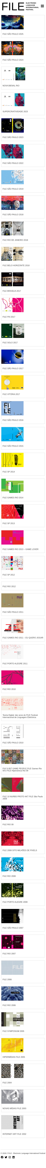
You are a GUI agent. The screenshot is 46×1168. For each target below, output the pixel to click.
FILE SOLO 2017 (10, 343)
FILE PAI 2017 (9, 317)
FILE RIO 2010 (9, 689)
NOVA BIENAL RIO (11, 86)
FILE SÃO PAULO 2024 (13, 60)
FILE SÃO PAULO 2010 (13, 743)
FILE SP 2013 (9, 523)
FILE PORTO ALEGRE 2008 (15, 902)
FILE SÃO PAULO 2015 (13, 446)
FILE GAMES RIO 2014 (13, 498)
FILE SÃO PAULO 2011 (13, 612)
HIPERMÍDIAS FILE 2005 (14, 1057)
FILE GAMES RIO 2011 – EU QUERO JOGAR (23, 638)
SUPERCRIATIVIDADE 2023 (15, 112)
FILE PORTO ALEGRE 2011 (15, 664)
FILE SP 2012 (9, 575)
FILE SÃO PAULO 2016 (13, 420)
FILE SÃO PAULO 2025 (13, 34)
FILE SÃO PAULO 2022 (13, 163)
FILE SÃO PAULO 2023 (13, 137)
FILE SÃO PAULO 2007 (13, 928)
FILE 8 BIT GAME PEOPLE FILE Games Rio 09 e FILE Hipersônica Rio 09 (22, 770)
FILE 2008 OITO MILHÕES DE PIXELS (20, 850)
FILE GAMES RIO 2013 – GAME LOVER (21, 549)
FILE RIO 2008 (9, 876)
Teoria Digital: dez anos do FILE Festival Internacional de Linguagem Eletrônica (20, 716)
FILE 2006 (7, 980)
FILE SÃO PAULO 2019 (13, 189)
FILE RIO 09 (8, 824)
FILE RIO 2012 (9, 586)
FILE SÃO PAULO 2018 (13, 215)
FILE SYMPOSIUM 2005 (13, 1031)
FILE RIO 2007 (9, 954)
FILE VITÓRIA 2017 (11, 394)
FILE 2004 (7, 1083)
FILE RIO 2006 (9, 1005)
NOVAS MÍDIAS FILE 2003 (14, 1108)
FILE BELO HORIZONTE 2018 (16, 265)
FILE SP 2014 (9, 472)
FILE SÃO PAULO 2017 (13, 368)
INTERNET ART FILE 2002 (14, 1134)
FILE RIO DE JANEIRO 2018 (15, 240)
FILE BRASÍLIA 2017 (12, 291)
